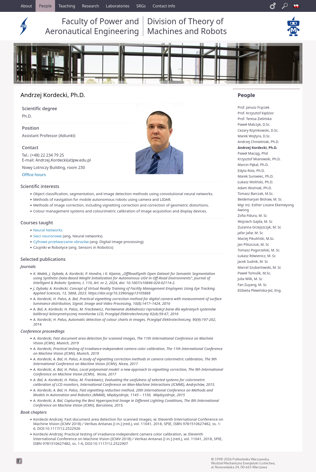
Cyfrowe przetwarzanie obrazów (61, 241)
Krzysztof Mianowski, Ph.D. (259, 159)
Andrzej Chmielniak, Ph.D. (258, 141)
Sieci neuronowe (47, 235)
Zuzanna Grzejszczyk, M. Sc (259, 227)
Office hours (34, 174)
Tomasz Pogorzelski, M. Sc (259, 250)
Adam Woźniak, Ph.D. (255, 187)
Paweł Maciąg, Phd (253, 153)
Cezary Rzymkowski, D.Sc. (258, 130)
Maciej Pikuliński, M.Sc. (256, 238)
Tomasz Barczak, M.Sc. (256, 193)
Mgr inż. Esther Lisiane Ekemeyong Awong (266, 207)
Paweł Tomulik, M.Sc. (254, 273)
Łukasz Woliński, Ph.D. (255, 182)
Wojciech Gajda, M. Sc (255, 221)
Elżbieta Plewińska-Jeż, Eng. (260, 290)
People (246, 95)
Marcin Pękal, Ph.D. (253, 164)
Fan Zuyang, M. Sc (252, 284)
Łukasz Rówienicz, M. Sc (257, 255)
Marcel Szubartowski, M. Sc (259, 267)
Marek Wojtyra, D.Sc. (254, 136)
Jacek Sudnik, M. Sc (253, 261)
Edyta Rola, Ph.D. (251, 170)
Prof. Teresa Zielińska (255, 118)
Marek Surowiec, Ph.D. (256, 176)
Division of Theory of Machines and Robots (187, 26)
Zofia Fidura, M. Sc (252, 215)
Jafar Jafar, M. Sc (250, 232)
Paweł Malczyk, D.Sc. (254, 124)
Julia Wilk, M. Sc (250, 278)
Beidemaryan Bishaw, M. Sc (260, 199)
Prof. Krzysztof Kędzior (256, 113)
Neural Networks (48, 229)
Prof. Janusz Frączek (254, 107)
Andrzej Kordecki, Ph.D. (257, 147)
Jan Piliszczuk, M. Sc (253, 244)
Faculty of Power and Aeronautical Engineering (92, 26)
